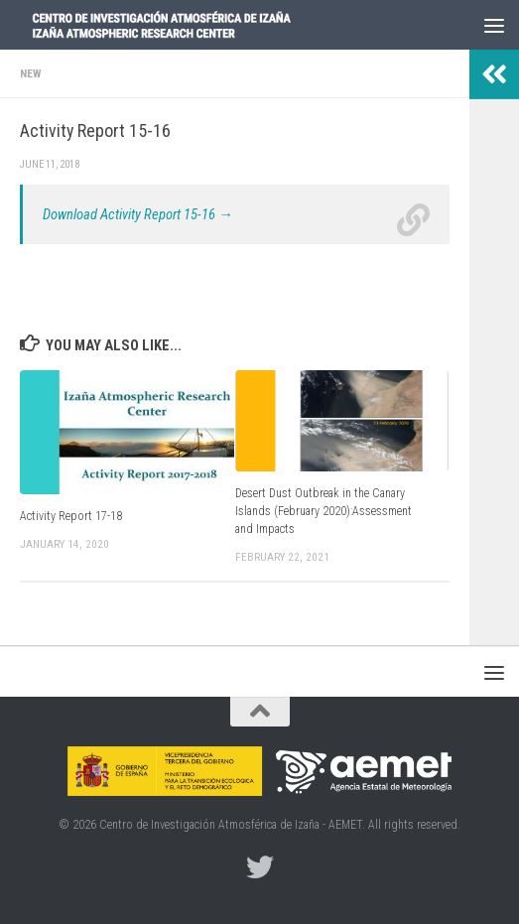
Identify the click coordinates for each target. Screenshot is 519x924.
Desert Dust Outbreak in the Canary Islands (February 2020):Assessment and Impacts (323, 511)
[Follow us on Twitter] (260, 867)
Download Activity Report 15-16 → (138, 214)
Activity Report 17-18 (71, 516)
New (30, 73)
